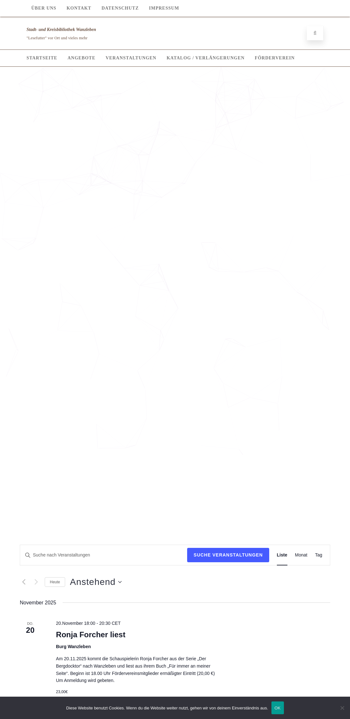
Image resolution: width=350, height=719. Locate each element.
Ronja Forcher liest (90, 634)
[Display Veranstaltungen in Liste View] (282, 555)
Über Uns (43, 8)
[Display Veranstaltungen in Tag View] (318, 555)
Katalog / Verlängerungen (206, 58)
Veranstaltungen (131, 58)
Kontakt (78, 8)
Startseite (42, 58)
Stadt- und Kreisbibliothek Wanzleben (61, 29)
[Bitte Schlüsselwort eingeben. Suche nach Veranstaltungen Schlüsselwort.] (103, 555)
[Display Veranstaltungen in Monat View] (301, 555)
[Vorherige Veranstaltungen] (23, 582)
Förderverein (275, 58)
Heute (55, 582)
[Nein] (342, 708)
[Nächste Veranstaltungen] (36, 582)
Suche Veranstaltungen (228, 554)
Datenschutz (120, 8)
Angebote (81, 58)
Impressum (164, 8)
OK (278, 708)
